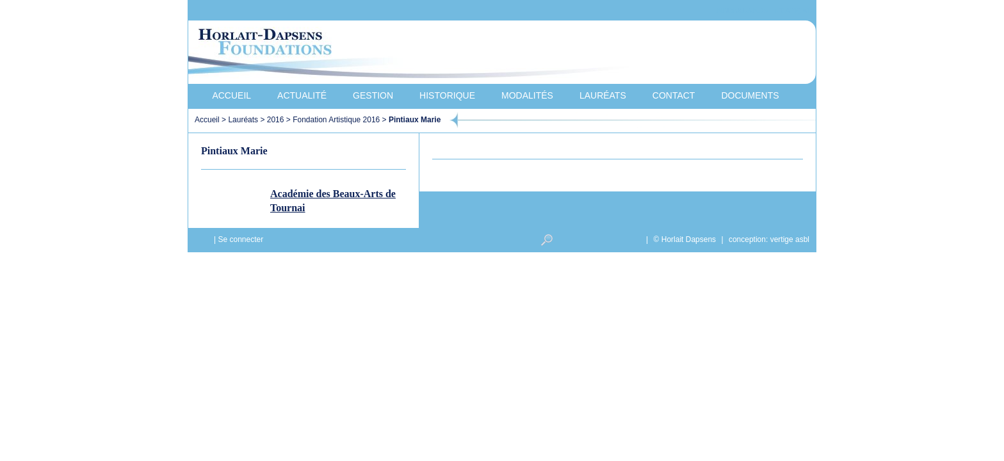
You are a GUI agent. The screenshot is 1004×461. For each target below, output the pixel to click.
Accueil (231, 95)
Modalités (527, 95)
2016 (275, 119)
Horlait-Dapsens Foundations (418, 54)
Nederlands (742, 10)
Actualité (302, 95)
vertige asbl (789, 239)
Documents (750, 95)
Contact (673, 95)
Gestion (373, 95)
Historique (447, 95)
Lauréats (602, 95)
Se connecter (240, 239)
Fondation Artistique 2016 (336, 119)
